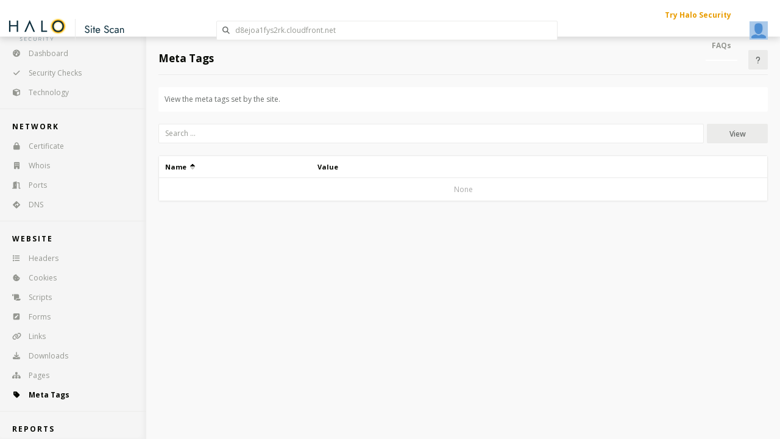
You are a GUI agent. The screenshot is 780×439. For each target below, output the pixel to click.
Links (25, 336)
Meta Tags (36, 395)
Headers (31, 258)
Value (327, 166)
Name (180, 166)
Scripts (28, 297)
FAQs (721, 45)
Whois (27, 165)
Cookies (30, 278)
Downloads (36, 356)
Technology (36, 92)
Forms (27, 317)
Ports (25, 185)
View (737, 134)
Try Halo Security (698, 15)
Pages (26, 375)
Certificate (34, 146)
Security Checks (43, 73)
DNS (23, 204)
